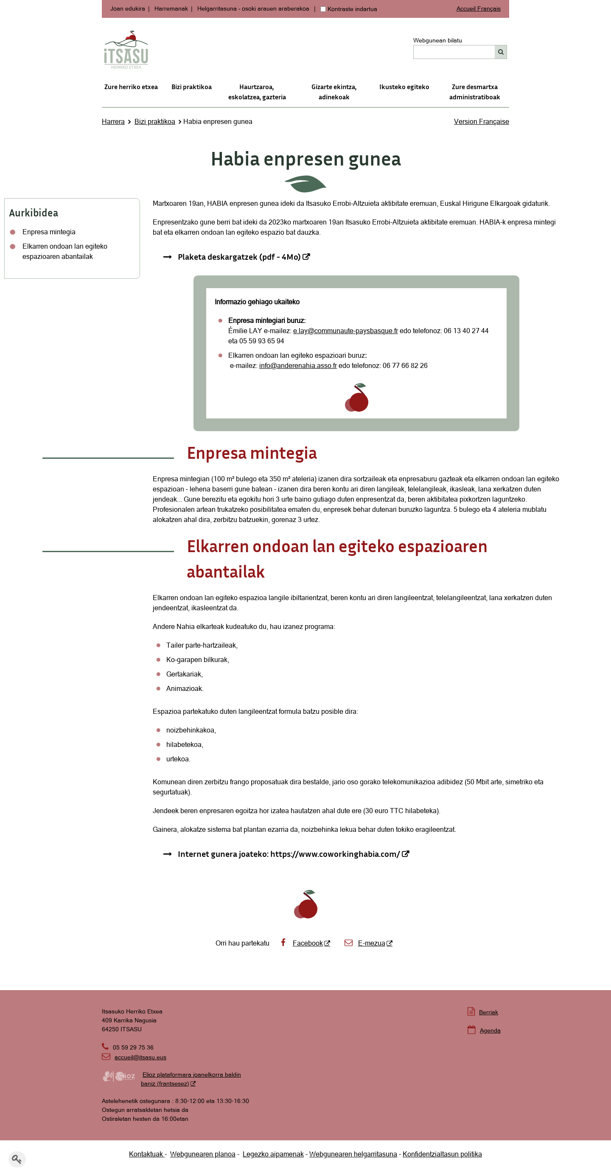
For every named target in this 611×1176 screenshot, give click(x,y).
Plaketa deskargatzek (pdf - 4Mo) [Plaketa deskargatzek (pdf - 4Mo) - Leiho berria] (239, 256)
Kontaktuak (147, 1154)
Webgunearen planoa (202, 1154)
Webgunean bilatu (437, 40)
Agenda (490, 1030)
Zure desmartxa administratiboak (474, 91)
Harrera (113, 121)
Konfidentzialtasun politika (442, 1154)
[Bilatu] (501, 52)
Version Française (481, 121)
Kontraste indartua (352, 9)
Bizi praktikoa (191, 86)
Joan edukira (127, 8)
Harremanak (171, 8)
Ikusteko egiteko (404, 86)
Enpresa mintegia (49, 232)
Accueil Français (479, 8)
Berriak (488, 1012)
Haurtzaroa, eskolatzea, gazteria (257, 91)
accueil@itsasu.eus (134, 1057)
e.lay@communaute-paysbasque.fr (345, 330)
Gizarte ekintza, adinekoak (333, 91)
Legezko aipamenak (273, 1154)
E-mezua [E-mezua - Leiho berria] (364, 943)
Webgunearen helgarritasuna (353, 1154)
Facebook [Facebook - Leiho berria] (300, 943)
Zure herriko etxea (131, 86)
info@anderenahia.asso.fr (298, 365)
